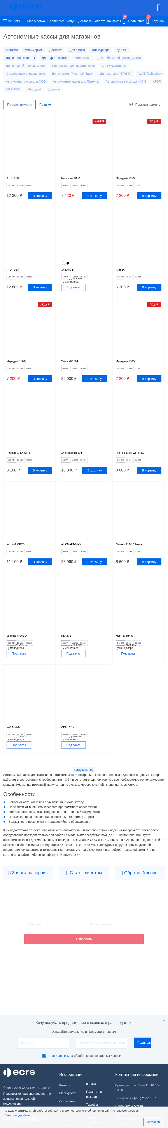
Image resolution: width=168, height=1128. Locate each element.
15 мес (29, 187)
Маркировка (36, 21)
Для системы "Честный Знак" (72, 73)
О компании (67, 1101)
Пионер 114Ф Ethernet (134, 557)
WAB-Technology (150, 73)
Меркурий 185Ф (74, 179)
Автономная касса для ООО (26, 81)
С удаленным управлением (25, 73)
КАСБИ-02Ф (16, 746)
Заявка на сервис (28, 893)
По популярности (19, 104)
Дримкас (54, 89)
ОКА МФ (68, 651)
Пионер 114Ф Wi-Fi (22, 462)
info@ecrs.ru (134, 1106)
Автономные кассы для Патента (75, 81)
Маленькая (82, 58)
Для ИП (122, 50)
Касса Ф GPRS (19, 557)
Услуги (71, 21)
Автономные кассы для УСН (125, 81)
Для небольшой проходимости (119, 58)
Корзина (155, 20)
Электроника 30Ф (75, 462)
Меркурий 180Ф (19, 368)
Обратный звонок (140, 893)
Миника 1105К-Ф (20, 651)
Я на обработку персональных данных (84, 1055)
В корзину (40, 198)
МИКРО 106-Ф (127, 651)
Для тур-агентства (55, 58)
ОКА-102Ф (69, 746)
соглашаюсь (60, 1055)
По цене (45, 104)
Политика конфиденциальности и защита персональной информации (27, 1098)
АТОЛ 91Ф (15, 179)
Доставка (55, 50)
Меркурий (34, 89)
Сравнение (133, 20)
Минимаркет (33, 50)
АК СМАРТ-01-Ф (74, 557)
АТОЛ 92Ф (15, 274)
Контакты (114, 21)
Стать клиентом (84, 893)
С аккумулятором (114, 65)
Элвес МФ (69, 274)
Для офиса (77, 50)
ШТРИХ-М (13, 89)
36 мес (43, 187)
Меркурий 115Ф (128, 179)
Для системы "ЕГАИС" (115, 73)
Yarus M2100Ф (72, 368)
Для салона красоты (20, 58)
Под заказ (73, 293)
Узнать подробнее (17, 1115)
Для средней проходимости (25, 65)
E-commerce (56, 21)
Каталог (12, 21)
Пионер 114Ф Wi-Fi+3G (134, 462)
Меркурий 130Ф (128, 368)
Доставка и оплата (91, 21)
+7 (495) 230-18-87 (143, 1098)
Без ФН (14, 187)
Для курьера (101, 50)
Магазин (12, 50)
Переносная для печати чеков (73, 65)
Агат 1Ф (122, 274)
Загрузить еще (84, 790)
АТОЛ (157, 81)
